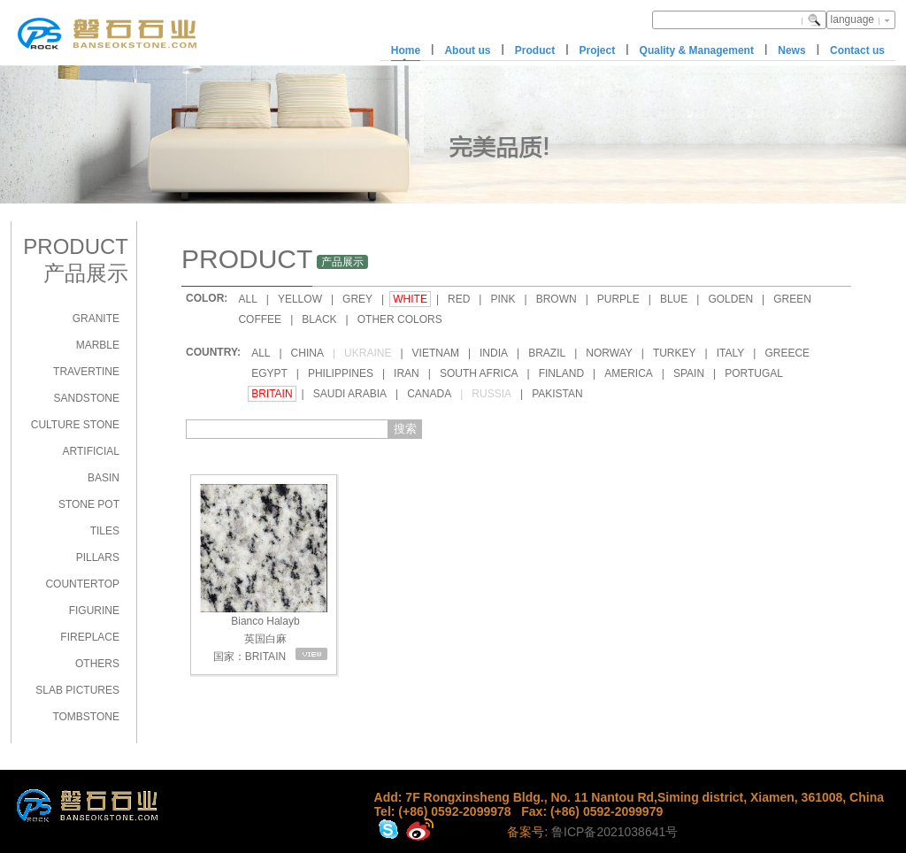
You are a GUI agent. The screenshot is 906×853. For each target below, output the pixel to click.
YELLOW (300, 299)
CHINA (307, 353)
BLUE (673, 299)
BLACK (319, 319)
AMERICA (628, 373)
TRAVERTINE (86, 371)
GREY (357, 299)
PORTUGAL (754, 373)
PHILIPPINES (340, 373)
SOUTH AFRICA (479, 373)
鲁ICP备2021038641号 (614, 832)
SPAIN (688, 373)
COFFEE (259, 319)
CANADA (429, 394)
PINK (502, 299)
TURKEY (674, 353)
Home (405, 50)
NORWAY (609, 353)
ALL (247, 299)
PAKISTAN (557, 394)
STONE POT (88, 504)
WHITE (410, 299)
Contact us (857, 50)
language (852, 19)
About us (467, 50)
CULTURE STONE (75, 425)
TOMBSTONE (85, 717)
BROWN (556, 299)
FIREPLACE (89, 637)
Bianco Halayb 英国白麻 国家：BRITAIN (263, 573)
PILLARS (97, 557)
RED (459, 299)
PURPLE (618, 299)
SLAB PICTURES (77, 690)
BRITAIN (271, 394)
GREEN (792, 299)
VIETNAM (435, 353)
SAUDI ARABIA (350, 394)
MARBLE (97, 345)
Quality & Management (697, 50)
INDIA (494, 353)
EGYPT (269, 373)
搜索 (405, 428)
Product (535, 50)
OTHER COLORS (399, 319)
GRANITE (96, 318)
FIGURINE (94, 610)
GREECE (787, 353)
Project (598, 50)
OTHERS (97, 663)
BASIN (103, 478)
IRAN (406, 373)
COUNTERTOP (82, 584)
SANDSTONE (86, 398)
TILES (104, 531)
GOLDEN (730, 299)
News (791, 50)
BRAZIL (546, 353)
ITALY (731, 353)
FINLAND (561, 373)
